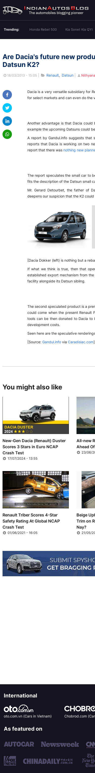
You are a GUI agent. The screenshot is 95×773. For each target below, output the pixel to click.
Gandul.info (51, 342)
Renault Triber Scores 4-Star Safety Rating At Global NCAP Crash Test (31, 521)
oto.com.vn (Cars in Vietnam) (28, 716)
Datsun (67, 75)
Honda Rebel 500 (43, 29)
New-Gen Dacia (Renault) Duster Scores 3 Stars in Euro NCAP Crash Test (34, 446)
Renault (52, 75)
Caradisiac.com (80, 342)
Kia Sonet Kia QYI (78, 29)
